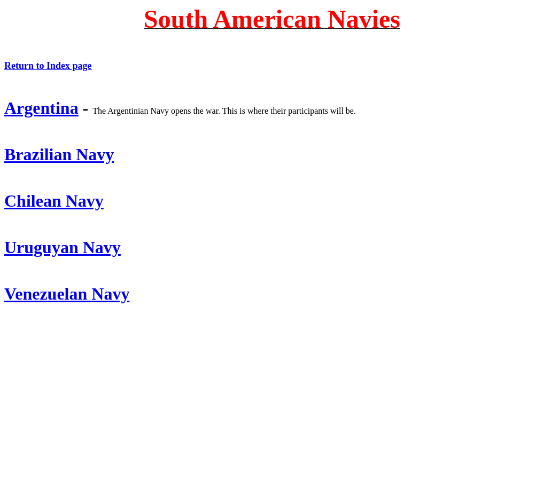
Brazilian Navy (59, 154)
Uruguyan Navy (62, 247)
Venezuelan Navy (66, 293)
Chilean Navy (54, 200)
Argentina (41, 107)
